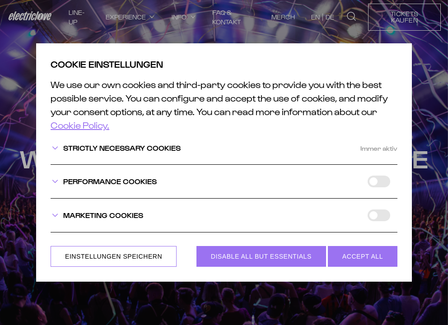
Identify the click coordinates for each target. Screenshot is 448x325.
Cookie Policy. (80, 125)
